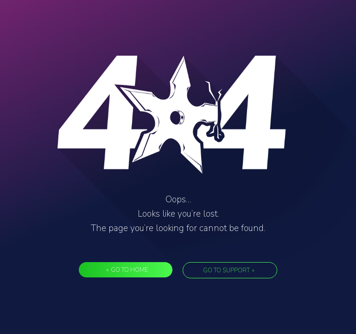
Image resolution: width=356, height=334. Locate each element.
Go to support (228, 270)
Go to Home (127, 270)
